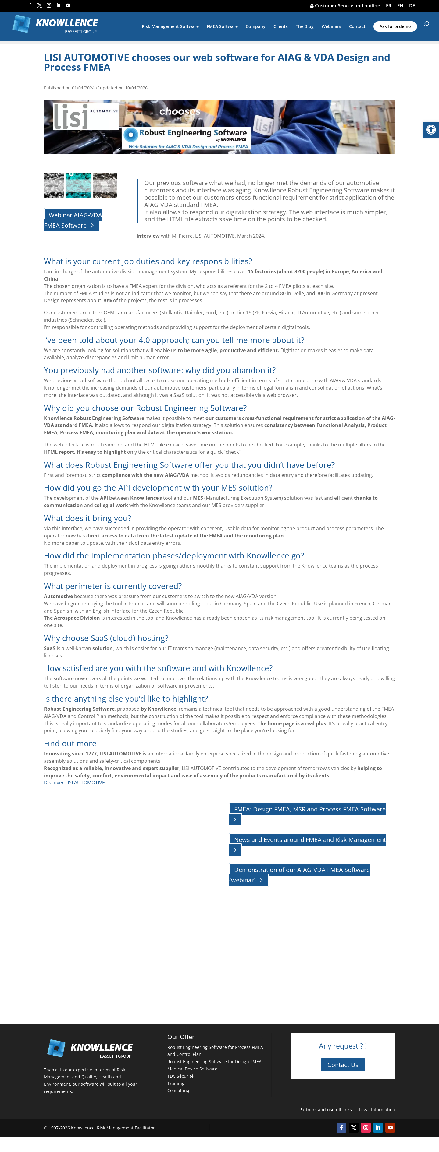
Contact (357, 26)
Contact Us (343, 1065)
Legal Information (377, 1109)
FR (388, 6)
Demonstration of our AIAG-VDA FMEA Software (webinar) (299, 875)
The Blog (305, 26)
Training (175, 1083)
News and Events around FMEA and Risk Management (310, 839)
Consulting (178, 1090)
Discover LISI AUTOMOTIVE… (76, 782)
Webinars (331, 26)
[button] (431, 130)
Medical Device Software (192, 1069)
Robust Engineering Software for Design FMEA (214, 1061)
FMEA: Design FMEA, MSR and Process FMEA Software (310, 809)
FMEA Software (222, 26)
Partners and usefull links (325, 1109)
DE (412, 6)
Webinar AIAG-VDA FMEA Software (73, 220)
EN (400, 6)
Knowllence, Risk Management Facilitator (113, 1128)
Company (256, 26)
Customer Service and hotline (345, 6)
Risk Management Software (170, 26)
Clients (280, 26)
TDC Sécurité (180, 1076)
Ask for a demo (395, 26)
